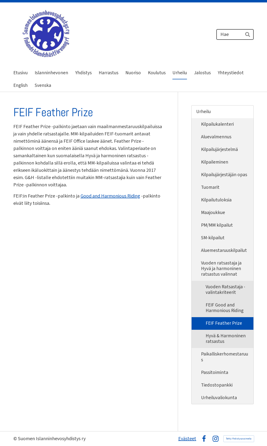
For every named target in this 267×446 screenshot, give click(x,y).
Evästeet (187, 438)
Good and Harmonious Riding (110, 196)
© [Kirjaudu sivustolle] (15, 438)
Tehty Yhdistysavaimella (238, 438)
